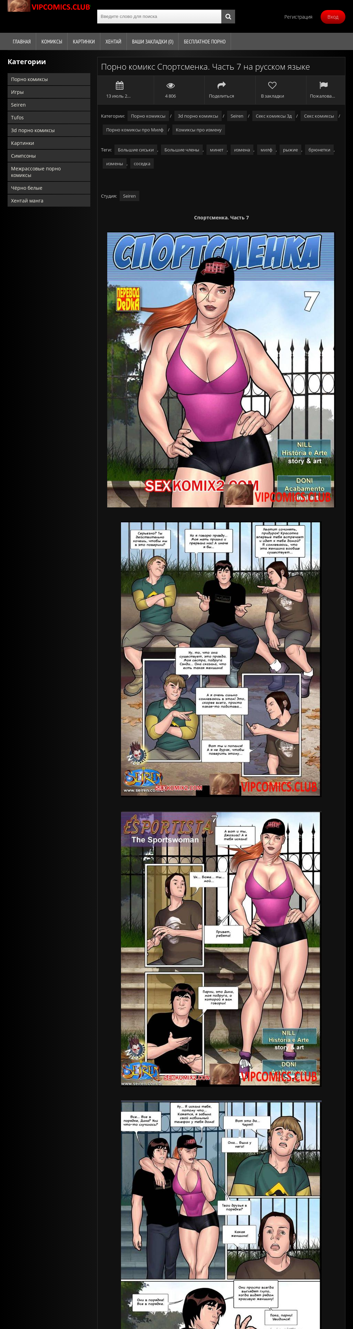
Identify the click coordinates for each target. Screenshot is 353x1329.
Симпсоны (23, 155)
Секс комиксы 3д (274, 116)
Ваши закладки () (152, 41)
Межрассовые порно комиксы (36, 171)
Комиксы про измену (199, 130)
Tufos (17, 117)
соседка (142, 163)
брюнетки (319, 150)
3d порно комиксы (33, 130)
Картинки (84, 41)
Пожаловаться (323, 90)
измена (242, 150)
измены (114, 163)
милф (266, 150)
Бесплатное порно (204, 41)
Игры (17, 92)
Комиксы (51, 41)
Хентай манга (27, 200)
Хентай (113, 41)
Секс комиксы (319, 116)
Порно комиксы (29, 79)
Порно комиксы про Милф (134, 130)
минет (216, 150)
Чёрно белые (26, 188)
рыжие (290, 150)
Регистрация (298, 16)
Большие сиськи (136, 150)
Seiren (18, 104)
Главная (22, 41)
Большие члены (181, 150)
